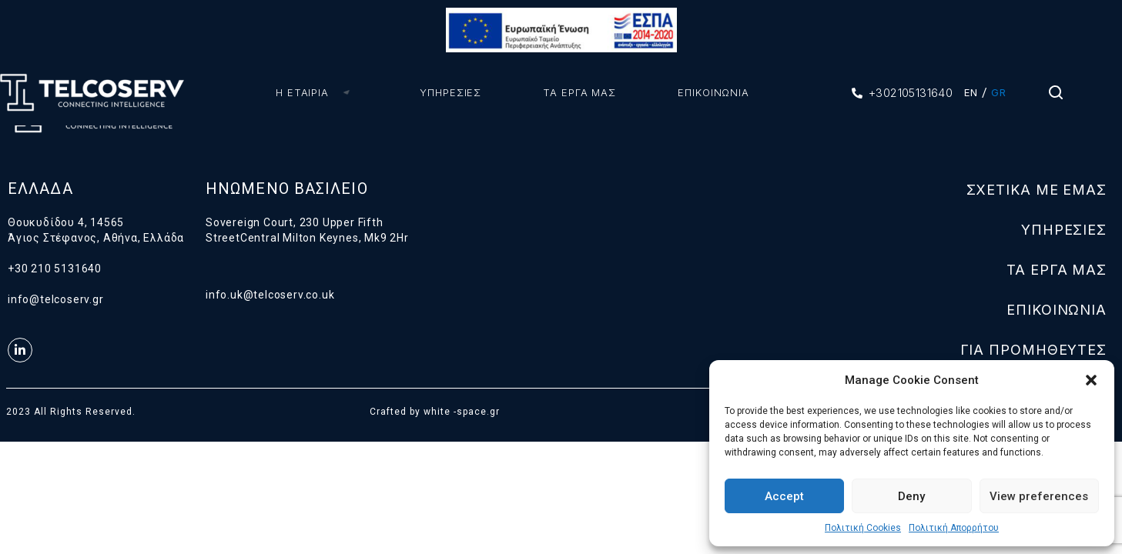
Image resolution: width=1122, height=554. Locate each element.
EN (971, 92)
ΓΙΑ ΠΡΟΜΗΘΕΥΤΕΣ (1033, 350)
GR (998, 92)
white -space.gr (462, 411)
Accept (784, 496)
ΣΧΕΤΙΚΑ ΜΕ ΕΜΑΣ (1036, 190)
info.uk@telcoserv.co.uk (270, 295)
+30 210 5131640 (55, 268)
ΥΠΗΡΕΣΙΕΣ (443, 92)
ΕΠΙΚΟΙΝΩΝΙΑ (706, 92)
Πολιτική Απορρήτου (954, 527)
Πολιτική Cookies (863, 527)
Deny (911, 496)
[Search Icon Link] (1056, 96)
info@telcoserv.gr (56, 299)
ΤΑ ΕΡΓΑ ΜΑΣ (572, 92)
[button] (1091, 380)
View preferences (1039, 496)
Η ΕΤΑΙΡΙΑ (318, 92)
